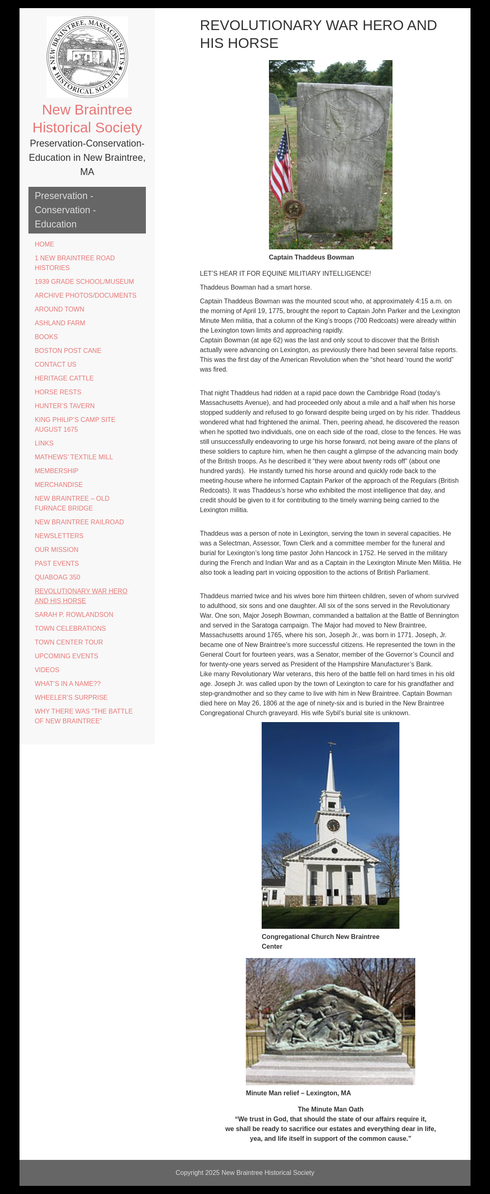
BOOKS (46, 336)
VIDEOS (47, 669)
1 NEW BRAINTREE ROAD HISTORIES (75, 263)
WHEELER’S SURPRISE (71, 697)
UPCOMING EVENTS (66, 656)
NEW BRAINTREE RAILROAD (79, 522)
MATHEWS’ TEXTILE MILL (74, 457)
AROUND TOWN (59, 309)
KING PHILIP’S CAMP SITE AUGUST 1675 (75, 424)
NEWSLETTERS (59, 535)
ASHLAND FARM (60, 323)
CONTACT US (55, 364)
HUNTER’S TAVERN (65, 405)
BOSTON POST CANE (68, 350)
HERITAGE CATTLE (64, 378)
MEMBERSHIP (56, 470)
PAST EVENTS (57, 563)
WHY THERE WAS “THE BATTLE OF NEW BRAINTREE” (83, 716)
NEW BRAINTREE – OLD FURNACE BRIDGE (72, 503)
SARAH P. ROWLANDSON (74, 614)
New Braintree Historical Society (267, 1172)
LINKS (44, 443)
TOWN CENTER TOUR (69, 642)
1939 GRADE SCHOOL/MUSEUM (84, 281)
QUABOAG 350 (57, 577)
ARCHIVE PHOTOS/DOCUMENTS (85, 295)
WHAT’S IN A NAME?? (67, 683)
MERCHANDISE (58, 484)
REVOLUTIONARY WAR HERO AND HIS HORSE (81, 596)
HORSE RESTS (58, 392)
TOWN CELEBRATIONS (70, 628)
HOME (44, 244)
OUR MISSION (56, 549)
